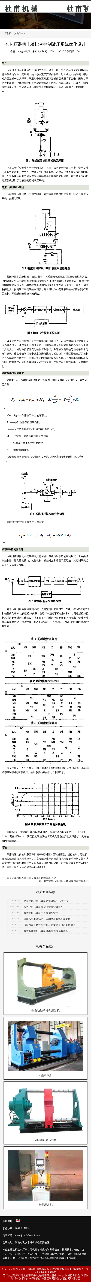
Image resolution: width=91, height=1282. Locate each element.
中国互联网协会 (50, 1278)
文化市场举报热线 (33, 1275)
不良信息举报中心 (54, 1275)
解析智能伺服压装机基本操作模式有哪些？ (47, 931)
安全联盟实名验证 (12, 1275)
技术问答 (18, 33)
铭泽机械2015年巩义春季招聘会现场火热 (34, 878)
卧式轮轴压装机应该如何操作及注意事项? (66, 881)
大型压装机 (45, 1075)
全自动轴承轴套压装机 (45, 1010)
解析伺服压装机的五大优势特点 (41, 913)
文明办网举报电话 (70, 1278)
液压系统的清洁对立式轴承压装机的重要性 (47, 919)
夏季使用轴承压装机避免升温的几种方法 (46, 901)
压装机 (32, 8)
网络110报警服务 (31, 1278)
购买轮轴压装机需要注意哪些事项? (43, 907)
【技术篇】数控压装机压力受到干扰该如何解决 (49, 925)
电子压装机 (45, 1204)
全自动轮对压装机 (45, 1139)
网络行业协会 (72, 1275)
